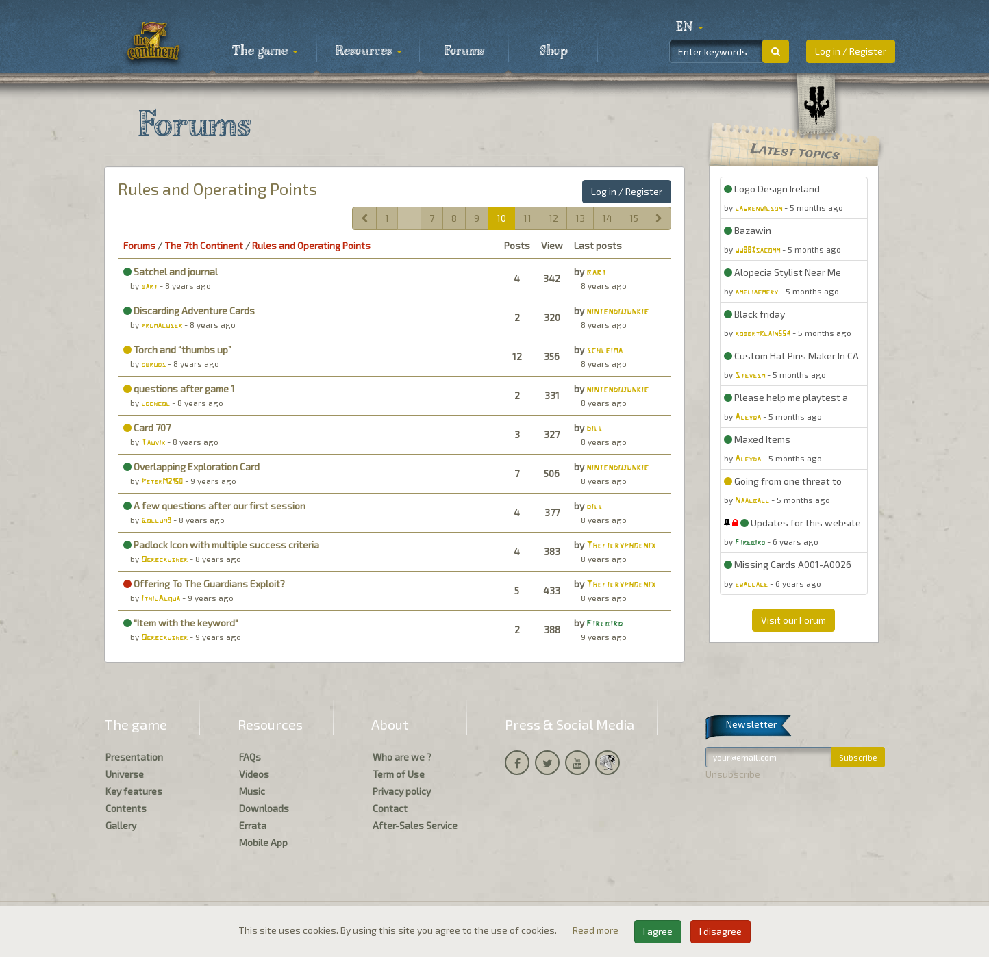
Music (252, 791)
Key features (133, 791)
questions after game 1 (179, 388)
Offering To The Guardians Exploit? (204, 583)
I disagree (720, 931)
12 (553, 218)
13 (580, 218)
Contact (390, 808)
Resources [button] (369, 51)
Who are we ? (402, 757)
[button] (690, 27)
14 (607, 218)
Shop (554, 51)
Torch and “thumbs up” (177, 349)
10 (501, 218)
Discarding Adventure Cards (189, 310)
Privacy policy (402, 791)
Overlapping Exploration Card (191, 466)
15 (633, 218)
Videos (254, 774)
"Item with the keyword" (180, 622)
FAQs (250, 757)
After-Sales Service (415, 825)
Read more (597, 930)
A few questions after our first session (214, 505)
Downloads (264, 808)
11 (527, 218)
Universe (124, 774)
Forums (464, 51)
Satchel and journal (170, 271)
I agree (658, 931)
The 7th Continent (203, 245)
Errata (252, 825)
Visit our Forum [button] (793, 620)
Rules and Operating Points (217, 189)
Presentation (134, 757)
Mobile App (263, 842)
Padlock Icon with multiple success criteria (221, 544)
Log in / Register (850, 51)
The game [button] (265, 51)
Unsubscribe (732, 774)
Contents (126, 808)
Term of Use (399, 774)
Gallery (120, 825)
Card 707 (147, 427)
